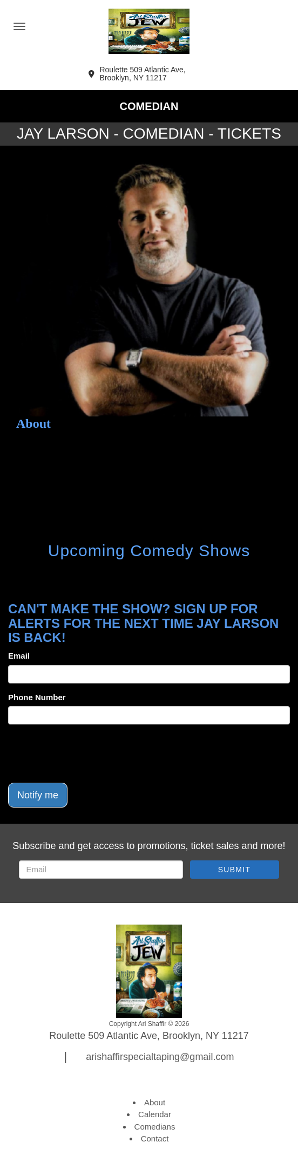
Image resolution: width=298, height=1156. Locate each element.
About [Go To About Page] (154, 1102)
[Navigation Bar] (19, 26)
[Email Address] (101, 869)
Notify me (37, 795)
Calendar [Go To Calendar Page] (154, 1114)
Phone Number (37, 697)
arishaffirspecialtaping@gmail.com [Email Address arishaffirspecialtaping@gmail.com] (160, 1056)
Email (19, 655)
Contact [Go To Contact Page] (155, 1138)
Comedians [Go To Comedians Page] (154, 1126)
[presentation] (90, 754)
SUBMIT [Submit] (234, 869)
